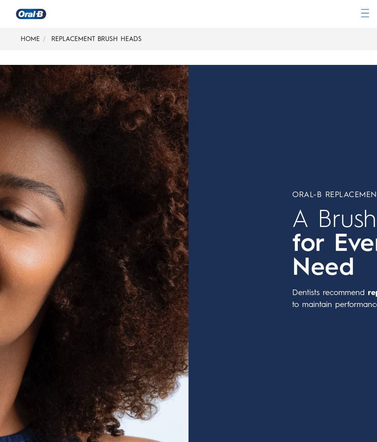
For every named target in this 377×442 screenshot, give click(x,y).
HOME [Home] (30, 39)
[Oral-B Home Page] (31, 14)
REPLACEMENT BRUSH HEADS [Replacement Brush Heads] (96, 39)
